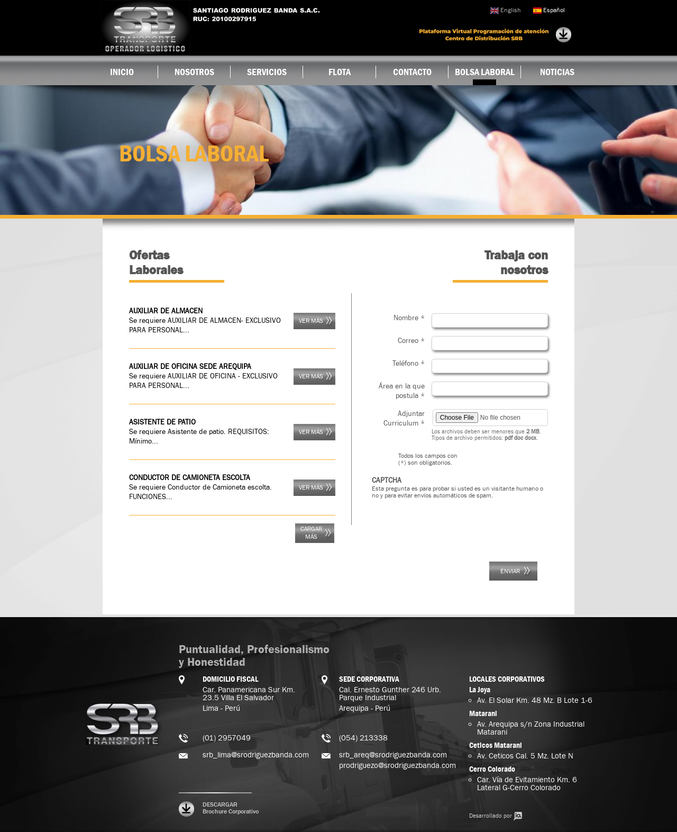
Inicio (122, 72)
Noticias (557, 72)
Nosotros (194, 72)
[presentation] (452, 525)
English (505, 10)
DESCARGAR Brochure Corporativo (231, 808)
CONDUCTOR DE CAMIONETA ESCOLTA (189, 478)
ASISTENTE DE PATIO (162, 422)
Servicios (267, 72)
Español (549, 10)
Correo (411, 341)
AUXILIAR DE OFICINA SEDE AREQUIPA (190, 367)
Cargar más (311, 532)
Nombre (409, 318)
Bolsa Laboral (485, 72)
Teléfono (408, 363)
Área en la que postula (402, 391)
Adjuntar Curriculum (404, 418)
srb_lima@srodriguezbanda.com (256, 755)
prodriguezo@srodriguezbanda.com (397, 766)
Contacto (412, 72)
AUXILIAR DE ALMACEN (166, 311)
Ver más (311, 321)
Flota (339, 72)
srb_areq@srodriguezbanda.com (393, 755)
